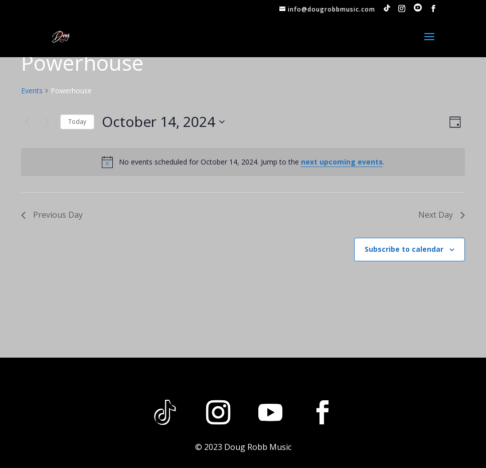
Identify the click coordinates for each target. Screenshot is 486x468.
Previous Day (52, 214)
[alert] (243, 162)
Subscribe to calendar (404, 249)
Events (32, 90)
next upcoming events (342, 162)
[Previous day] (27, 122)
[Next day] (47, 122)
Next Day (441, 214)
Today (77, 121)
